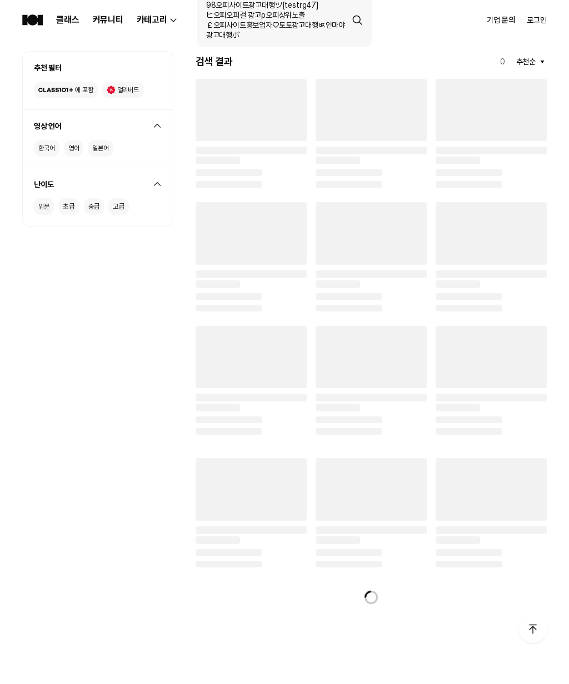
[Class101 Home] (32, 20)
